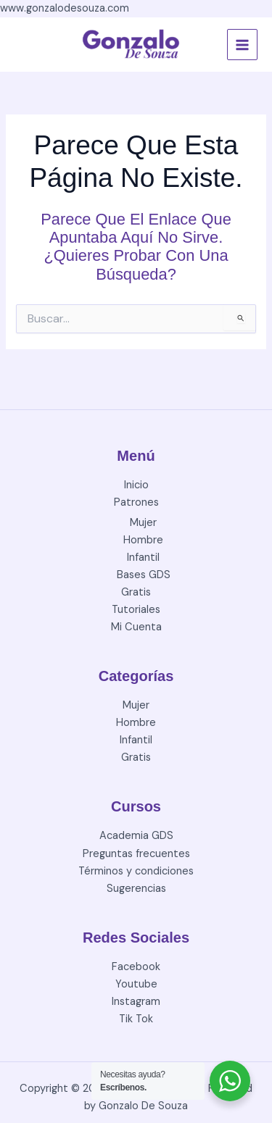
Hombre (143, 540)
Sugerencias (136, 889)
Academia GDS (136, 836)
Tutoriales (136, 610)
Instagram (136, 1002)
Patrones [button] (136, 502)
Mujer (143, 523)
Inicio (136, 485)
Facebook (136, 967)
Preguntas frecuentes (136, 854)
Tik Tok (136, 1019)
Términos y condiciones (136, 871)
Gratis (136, 592)
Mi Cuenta (136, 627)
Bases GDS (143, 575)
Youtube (136, 984)
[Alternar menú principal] (242, 44)
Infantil (143, 557)
